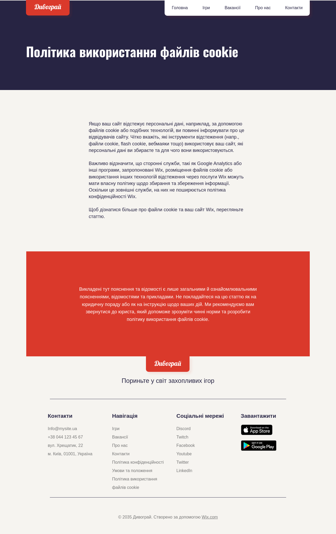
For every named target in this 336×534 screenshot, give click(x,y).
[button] (206, 8)
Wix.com (210, 517)
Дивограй (48, 6)
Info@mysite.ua (62, 428)
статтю (96, 216)
